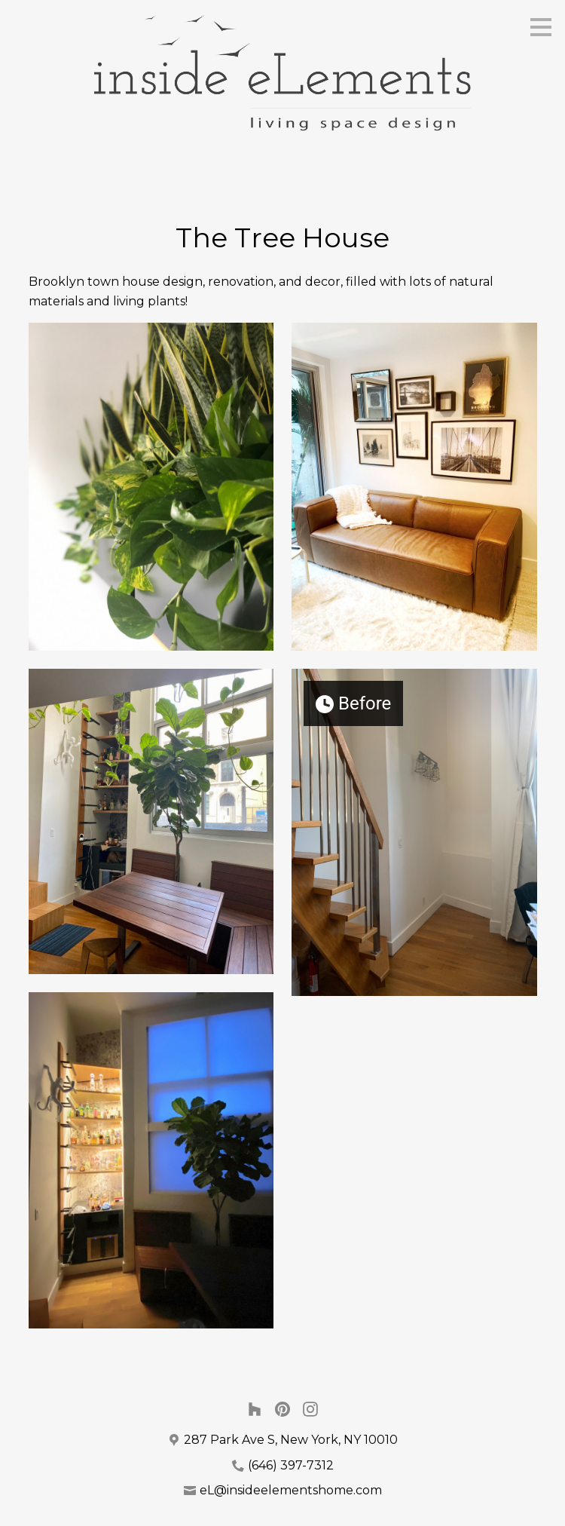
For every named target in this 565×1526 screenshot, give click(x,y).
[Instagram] (310, 1408)
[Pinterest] (283, 1408)
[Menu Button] (541, 27)
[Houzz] (254, 1408)
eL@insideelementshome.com (291, 1490)
